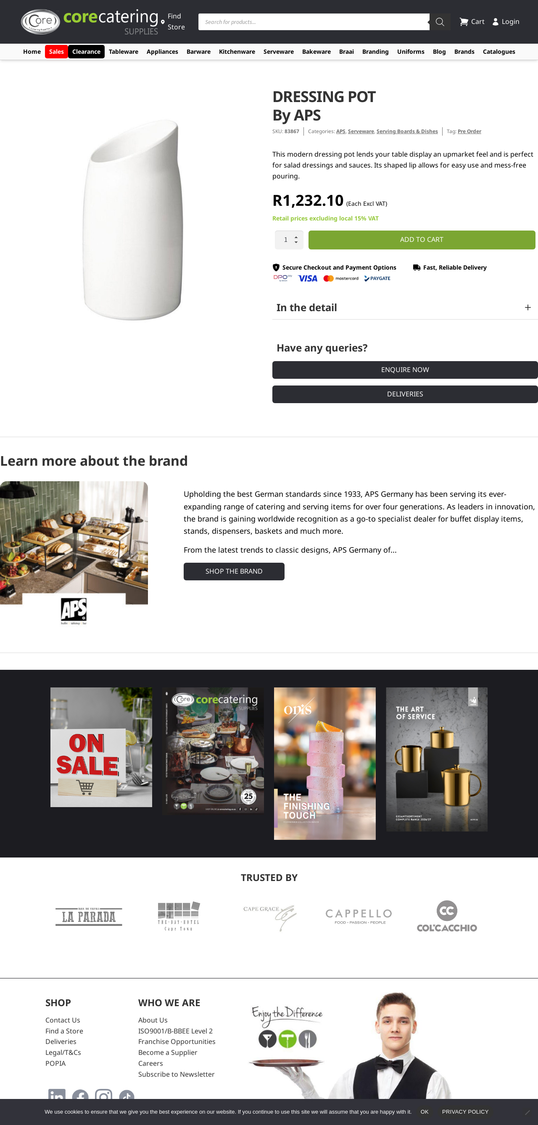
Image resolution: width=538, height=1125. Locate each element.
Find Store (172, 21)
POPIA (55, 1063)
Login (505, 21)
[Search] (440, 21)
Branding (375, 51)
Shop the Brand (234, 571)
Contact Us (62, 1020)
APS (340, 131)
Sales (56, 51)
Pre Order (469, 131)
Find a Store (64, 1031)
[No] (527, 1112)
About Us (153, 1020)
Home (32, 51)
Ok (425, 1112)
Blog (439, 51)
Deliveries (405, 394)
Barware (199, 51)
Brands (464, 51)
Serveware (279, 51)
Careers (150, 1063)
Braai (346, 51)
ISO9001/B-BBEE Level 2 (175, 1031)
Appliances (162, 51)
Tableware (123, 51)
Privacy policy (465, 1112)
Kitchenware (237, 51)
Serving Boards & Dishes (407, 131)
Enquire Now (405, 369)
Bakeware (316, 51)
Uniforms (411, 51)
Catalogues (499, 51)
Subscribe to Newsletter (176, 1074)
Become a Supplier (168, 1052)
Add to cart (421, 239)
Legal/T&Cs (63, 1052)
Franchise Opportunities (177, 1041)
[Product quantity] (289, 240)
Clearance (86, 51)
